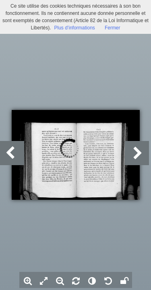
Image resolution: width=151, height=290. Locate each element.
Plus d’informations (74, 28)
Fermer (112, 28)
